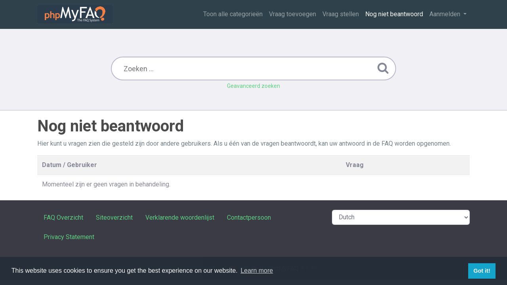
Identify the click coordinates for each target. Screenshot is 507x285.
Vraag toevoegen (292, 14)
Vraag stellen (340, 14)
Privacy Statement (69, 237)
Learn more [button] (256, 270)
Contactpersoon (249, 217)
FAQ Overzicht (63, 217)
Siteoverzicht (114, 217)
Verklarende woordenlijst (179, 217)
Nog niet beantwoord (394, 14)
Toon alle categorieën (233, 14)
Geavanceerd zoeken (253, 86)
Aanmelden (445, 14)
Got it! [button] (481, 271)
